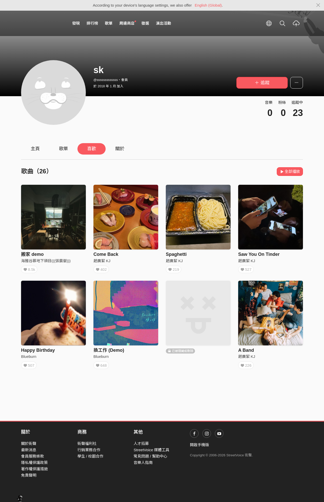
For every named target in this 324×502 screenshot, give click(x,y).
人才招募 (141, 443)
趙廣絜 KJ (101, 261)
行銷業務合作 (88, 450)
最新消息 (28, 450)
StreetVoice (42, 23)
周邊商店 (127, 23)
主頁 (35, 148)
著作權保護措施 (34, 469)
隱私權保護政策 (34, 462)
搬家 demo (32, 254)
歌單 (108, 23)
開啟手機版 (199, 445)
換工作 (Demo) (108, 351)
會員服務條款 (32, 456)
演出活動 (163, 23)
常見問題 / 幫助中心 (150, 456)
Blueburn (28, 358)
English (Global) (208, 5)
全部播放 (290, 171)
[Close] (318, 5)
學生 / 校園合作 (90, 456)
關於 (119, 148)
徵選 (145, 23)
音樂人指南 (143, 462)
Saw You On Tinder (259, 254)
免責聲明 (28, 475)
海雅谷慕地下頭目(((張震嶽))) (46, 261)
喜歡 (91, 148)
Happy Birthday (38, 351)
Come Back (105, 254)
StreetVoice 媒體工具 (151, 450)
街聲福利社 (86, 443)
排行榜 (92, 23)
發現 (76, 23)
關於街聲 (28, 443)
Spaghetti (176, 254)
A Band (246, 351)
